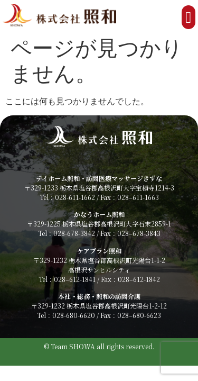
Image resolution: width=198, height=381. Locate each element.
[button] (188, 17)
